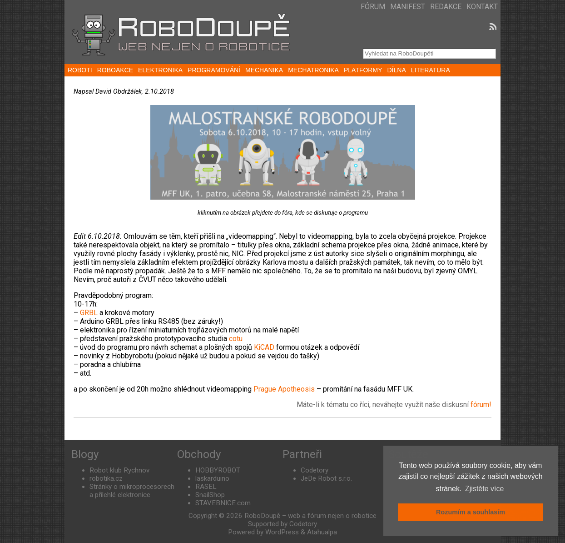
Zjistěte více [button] (484, 489)
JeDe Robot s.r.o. (326, 478)
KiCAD (264, 347)
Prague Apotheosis (284, 389)
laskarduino (212, 478)
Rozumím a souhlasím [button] (470, 512)
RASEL (206, 487)
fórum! (481, 404)
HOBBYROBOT (217, 470)
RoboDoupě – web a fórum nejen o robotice (310, 516)
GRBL (89, 312)
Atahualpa (322, 532)
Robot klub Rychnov (119, 470)
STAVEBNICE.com (223, 503)
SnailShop (210, 495)
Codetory (314, 470)
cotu (236, 338)
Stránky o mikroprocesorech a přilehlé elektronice (131, 491)
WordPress (282, 532)
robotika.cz (106, 478)
